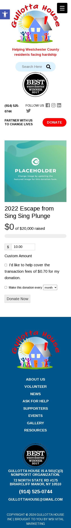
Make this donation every (33, 287)
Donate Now (17, 299)
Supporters (35, 408)
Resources (35, 430)
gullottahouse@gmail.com (35, 499)
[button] (5, 14)
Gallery (35, 423)
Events (35, 416)
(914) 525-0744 (35, 491)
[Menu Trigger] (62, 8)
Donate (54, 122)
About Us (35, 379)
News (35, 394)
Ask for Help (36, 401)
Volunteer (35, 387)
